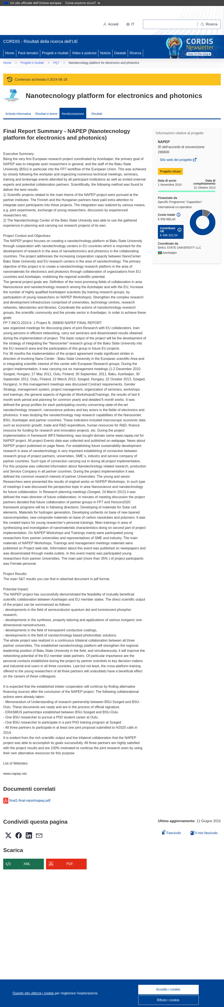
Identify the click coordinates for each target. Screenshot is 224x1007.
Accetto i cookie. (168, 989)
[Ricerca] (209, 24)
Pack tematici (28, 53)
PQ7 (56, 62)
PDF (69, 864)
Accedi (111, 24)
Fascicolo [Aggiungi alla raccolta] (171, 832)
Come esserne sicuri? (82, 3)
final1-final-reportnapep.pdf (29, 800)
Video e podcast (84, 53)
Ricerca (135, 53)
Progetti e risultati (55, 53)
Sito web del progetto (176, 160)
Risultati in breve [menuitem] (46, 113)
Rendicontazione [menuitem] (73, 113)
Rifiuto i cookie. (168, 1000)
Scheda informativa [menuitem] (18, 113)
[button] (130, 24)
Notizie (105, 53)
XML (27, 864)
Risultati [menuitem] (97, 113)
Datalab (120, 53)
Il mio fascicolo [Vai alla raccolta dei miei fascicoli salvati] (204, 833)
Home (9, 53)
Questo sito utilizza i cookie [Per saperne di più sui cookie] (34, 993)
